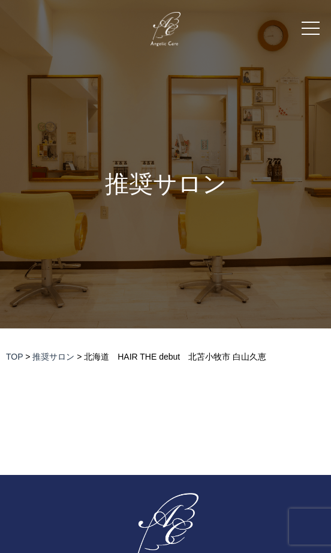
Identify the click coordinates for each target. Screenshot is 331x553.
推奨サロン (166, 184)
